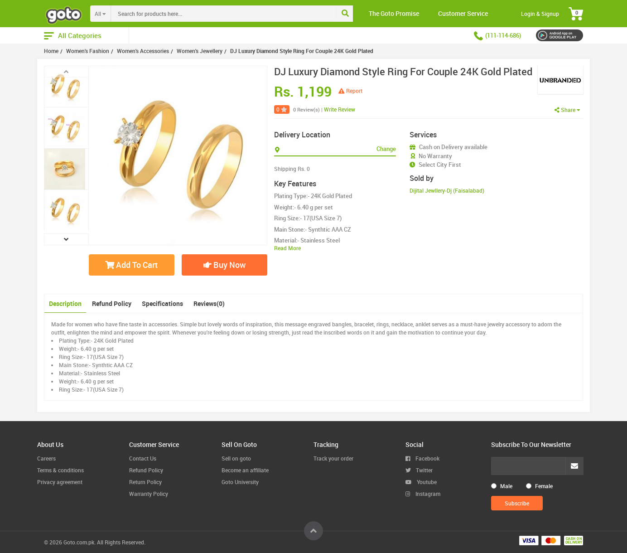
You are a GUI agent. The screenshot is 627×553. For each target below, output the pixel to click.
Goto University (240, 481)
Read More (287, 248)
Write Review (339, 109)
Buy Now (224, 264)
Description (65, 303)
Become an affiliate (245, 470)
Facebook (422, 458)
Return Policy (145, 481)
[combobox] (242, 13)
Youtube (421, 481)
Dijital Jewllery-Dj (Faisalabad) (447, 190)
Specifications (162, 303)
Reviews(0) (209, 303)
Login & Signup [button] (540, 13)
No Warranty (435, 156)
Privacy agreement (59, 481)
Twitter (419, 470)
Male (506, 486)
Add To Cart (131, 264)
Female (544, 486)
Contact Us (142, 458)
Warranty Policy (148, 493)
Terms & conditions (60, 470)
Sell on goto (236, 458)
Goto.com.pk (78, 542)
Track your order (333, 458)
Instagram (422, 493)
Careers (46, 458)
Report (350, 90)
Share (567, 109)
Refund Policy (111, 303)
